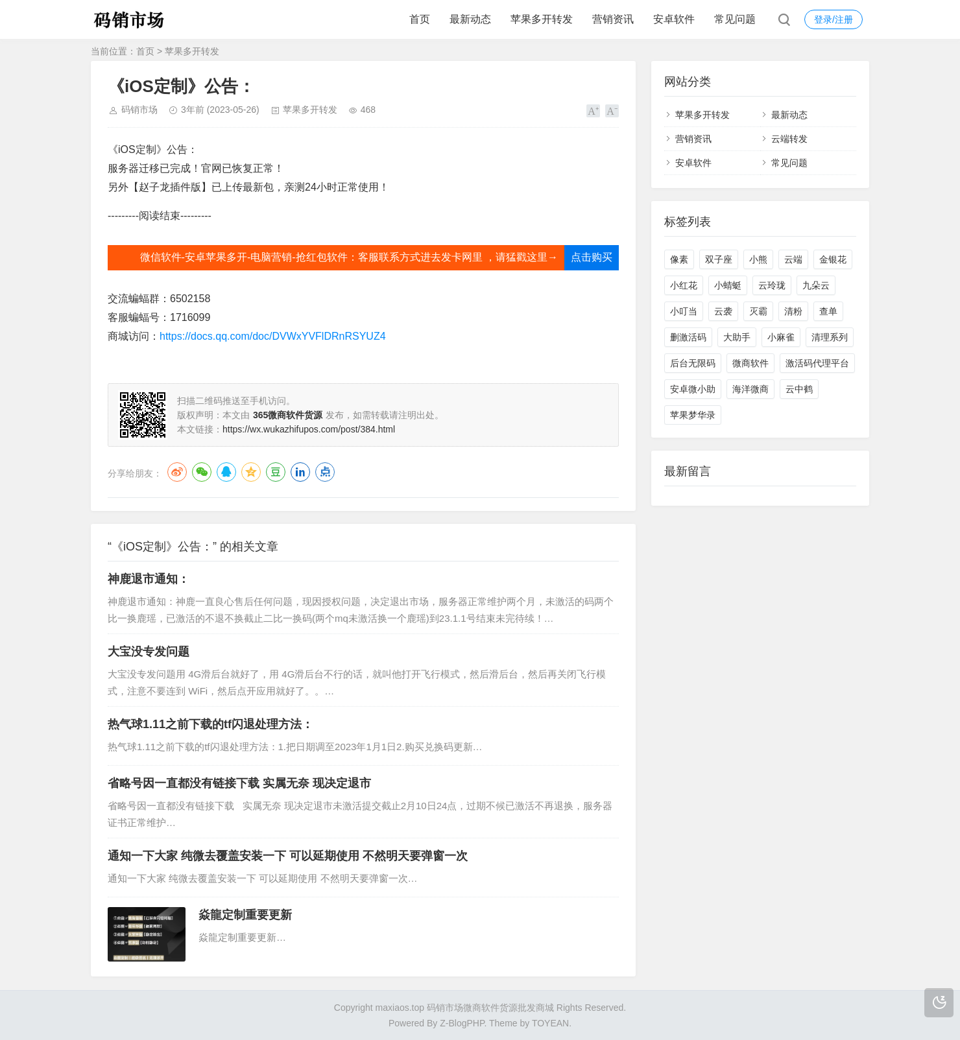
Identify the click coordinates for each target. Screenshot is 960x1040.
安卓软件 (674, 19)
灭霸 (758, 311)
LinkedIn (300, 472)
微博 (177, 472)
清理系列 (829, 337)
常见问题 (735, 19)
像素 (679, 259)
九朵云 (816, 285)
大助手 (736, 337)
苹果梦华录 (692, 415)
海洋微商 (750, 389)
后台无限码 (692, 363)
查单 (828, 311)
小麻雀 (781, 337)
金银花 (832, 259)
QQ (226, 472)
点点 (325, 472)
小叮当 (683, 311)
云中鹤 (799, 389)
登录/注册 (833, 19)
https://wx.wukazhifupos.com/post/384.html (308, 429)
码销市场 (139, 109)
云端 (793, 259)
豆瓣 (275, 472)
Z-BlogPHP (462, 1023)
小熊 (758, 259)
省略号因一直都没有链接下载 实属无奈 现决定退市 (239, 783)
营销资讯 (613, 19)
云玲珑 (772, 285)
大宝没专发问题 (148, 651)
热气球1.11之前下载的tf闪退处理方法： (210, 724)
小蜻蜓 (727, 285)
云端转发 (789, 139)
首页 (419, 19)
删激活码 (688, 337)
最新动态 (470, 19)
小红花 (683, 285)
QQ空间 (251, 472)
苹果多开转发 (541, 19)
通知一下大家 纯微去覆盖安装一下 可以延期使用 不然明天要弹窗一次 (288, 855)
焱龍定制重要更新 (245, 914)
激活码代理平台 (817, 363)
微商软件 (750, 363)
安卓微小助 (692, 389)
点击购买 (591, 257)
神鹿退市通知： (148, 579)
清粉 (793, 311)
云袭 (723, 311)
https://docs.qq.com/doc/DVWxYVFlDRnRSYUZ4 (273, 336)
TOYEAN (550, 1023)
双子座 (718, 259)
